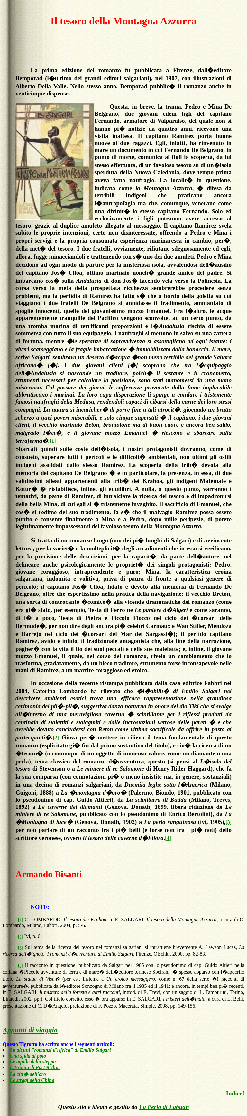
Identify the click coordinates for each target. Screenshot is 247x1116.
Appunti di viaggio (30, 1030)
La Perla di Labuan (164, 1106)
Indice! (235, 1093)
